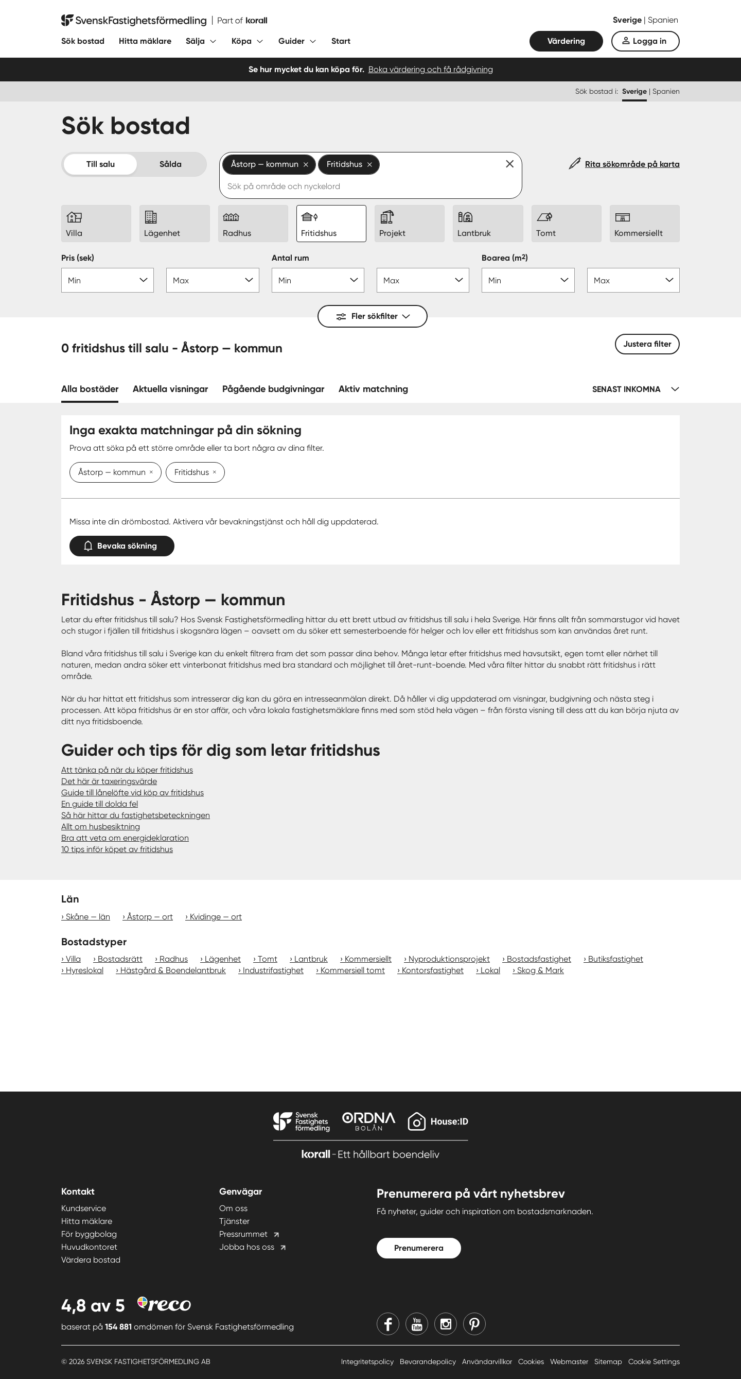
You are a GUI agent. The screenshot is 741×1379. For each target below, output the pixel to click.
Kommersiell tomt (353, 970)
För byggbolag (89, 1234)
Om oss (233, 1208)
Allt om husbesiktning (100, 826)
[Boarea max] (633, 280)
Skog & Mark (540, 970)
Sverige (628, 20)
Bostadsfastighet (539, 959)
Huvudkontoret (89, 1247)
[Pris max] (212, 280)
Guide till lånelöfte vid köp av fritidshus (132, 792)
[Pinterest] (474, 1324)
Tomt (267, 959)
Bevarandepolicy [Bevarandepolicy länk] (429, 1361)
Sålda (171, 164)
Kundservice (83, 1208)
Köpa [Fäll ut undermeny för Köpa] (242, 41)
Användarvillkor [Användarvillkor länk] (488, 1361)
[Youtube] (416, 1324)
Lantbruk (311, 959)
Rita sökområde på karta (632, 164)
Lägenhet (223, 959)
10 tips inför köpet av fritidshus (117, 849)
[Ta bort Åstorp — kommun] (149, 473)
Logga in (649, 41)
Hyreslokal (84, 970)
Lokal (490, 970)
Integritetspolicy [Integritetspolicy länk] (368, 1361)
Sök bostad (82, 41)
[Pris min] (107, 280)
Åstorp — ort (150, 917)
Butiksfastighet (615, 959)
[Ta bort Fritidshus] (212, 473)
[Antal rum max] (423, 280)
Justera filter (647, 344)
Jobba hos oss (246, 1247)
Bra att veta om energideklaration (125, 838)
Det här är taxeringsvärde (109, 781)
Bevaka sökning (122, 544)
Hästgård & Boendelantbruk (173, 970)
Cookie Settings (654, 1361)
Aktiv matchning (373, 389)
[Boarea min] (528, 280)
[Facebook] (388, 1324)
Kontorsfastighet (433, 970)
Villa (73, 959)
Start (340, 41)
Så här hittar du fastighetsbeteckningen (135, 815)
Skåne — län (88, 917)
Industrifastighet (273, 970)
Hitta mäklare (145, 41)
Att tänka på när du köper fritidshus (127, 770)
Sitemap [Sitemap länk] (609, 1361)
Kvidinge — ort (216, 917)
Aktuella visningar (170, 389)
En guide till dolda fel (99, 804)
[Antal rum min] (318, 280)
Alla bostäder (89, 389)
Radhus (174, 959)
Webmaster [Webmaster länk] (570, 1361)
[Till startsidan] (164, 20)
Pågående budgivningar (273, 389)
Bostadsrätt (120, 959)
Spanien (663, 20)
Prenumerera (419, 1248)
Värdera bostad (90, 1260)
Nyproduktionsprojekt (449, 959)
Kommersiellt (368, 959)
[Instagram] (445, 1324)
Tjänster (234, 1221)
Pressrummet (243, 1234)
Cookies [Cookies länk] (532, 1361)
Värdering (566, 41)
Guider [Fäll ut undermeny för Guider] (291, 41)
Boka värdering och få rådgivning (430, 69)
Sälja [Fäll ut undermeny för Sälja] (195, 41)
